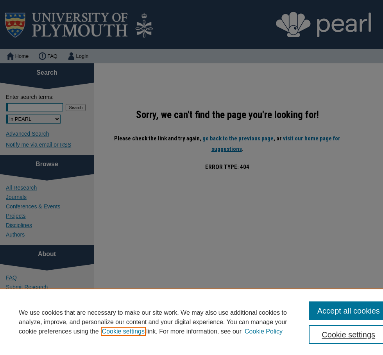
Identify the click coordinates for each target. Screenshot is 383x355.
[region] (191, 322)
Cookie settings (123, 331)
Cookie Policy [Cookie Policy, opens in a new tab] (264, 331)
